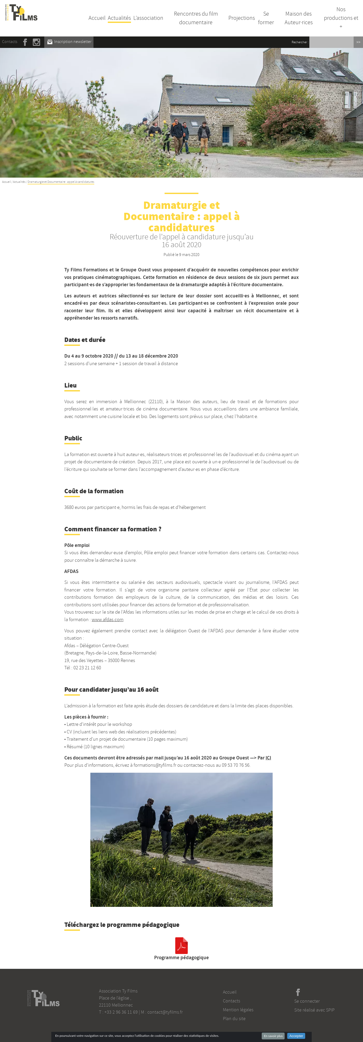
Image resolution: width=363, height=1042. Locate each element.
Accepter (296, 1036)
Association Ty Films (118, 991)
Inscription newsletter (69, 41)
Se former (266, 18)
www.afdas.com (107, 619)
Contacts (9, 41)
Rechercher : (300, 42)
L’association (148, 18)
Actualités (119, 18)
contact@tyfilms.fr (165, 1012)
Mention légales (238, 1010)
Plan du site (234, 1018)
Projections (241, 18)
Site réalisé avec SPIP (314, 1010)
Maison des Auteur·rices (299, 18)
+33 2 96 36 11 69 (121, 1012)
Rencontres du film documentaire (196, 18)
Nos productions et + (341, 18)
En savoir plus (273, 1036)
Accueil (97, 18)
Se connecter (307, 1001)
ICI (268, 757)
